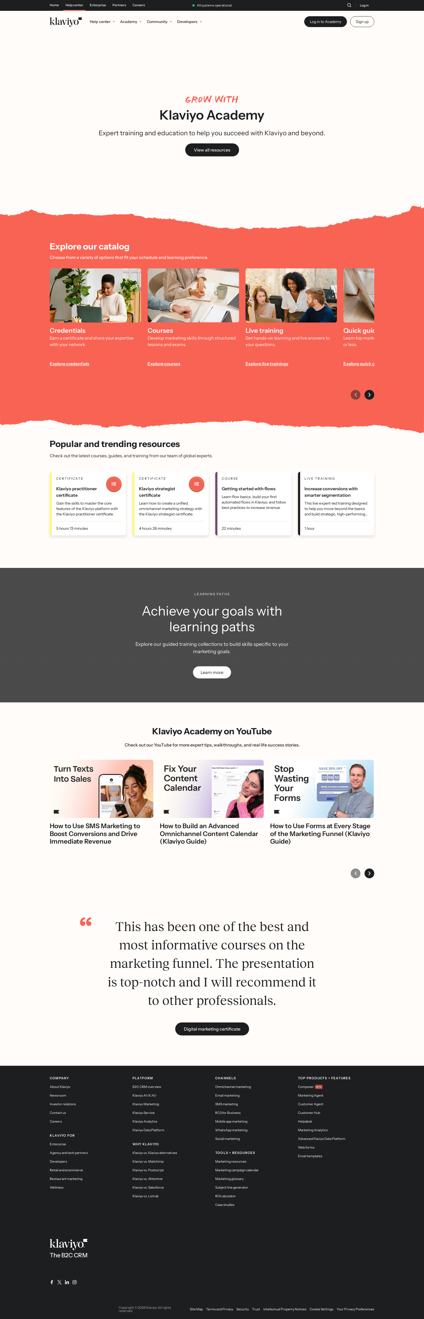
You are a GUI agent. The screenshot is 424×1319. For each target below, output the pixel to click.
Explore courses (164, 363)
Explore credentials (69, 363)
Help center (74, 5)
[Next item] (369, 395)
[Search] (349, 5)
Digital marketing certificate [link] (212, 1029)
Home (54, 5)
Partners (119, 5)
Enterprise (98, 5)
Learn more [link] (212, 672)
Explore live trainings (267, 363)
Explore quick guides (364, 363)
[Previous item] (355, 395)
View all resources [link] (212, 150)
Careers (138, 5)
